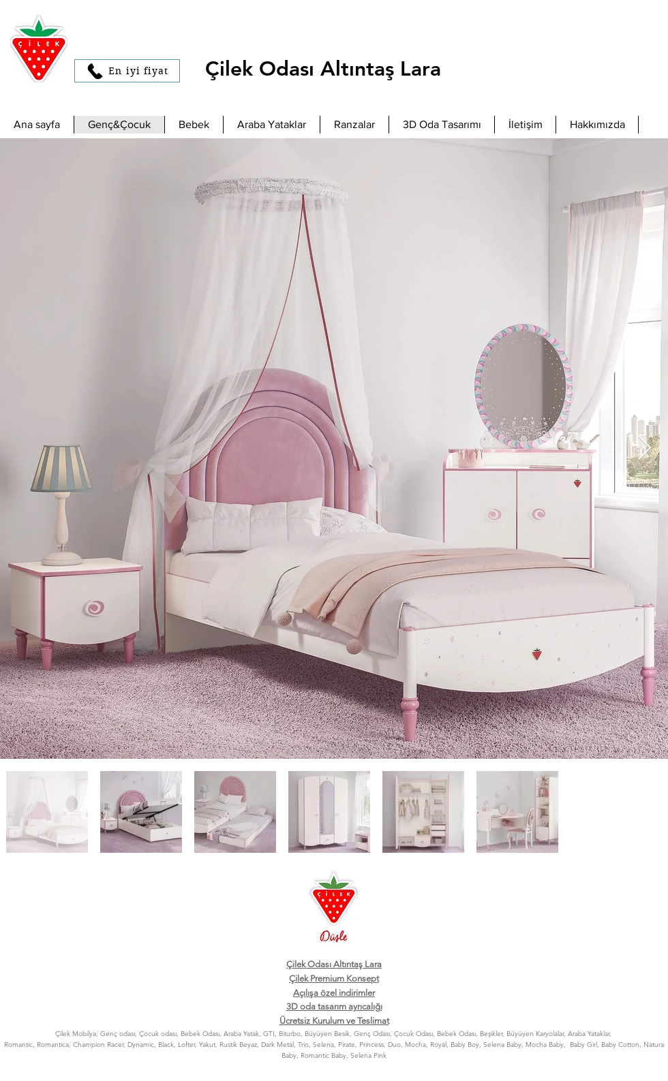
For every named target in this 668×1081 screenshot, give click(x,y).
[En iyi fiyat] (127, 70)
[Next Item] (644, 448)
